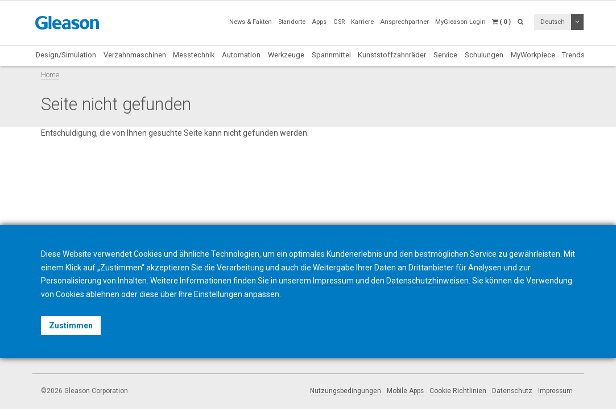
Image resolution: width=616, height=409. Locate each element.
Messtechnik (193, 55)
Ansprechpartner (404, 22)
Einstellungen (218, 294)
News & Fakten (250, 22)
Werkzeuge (286, 55)
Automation (241, 55)
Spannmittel (331, 55)
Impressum (555, 391)
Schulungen (484, 55)
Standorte (291, 22)
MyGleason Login (460, 22)
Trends (573, 55)
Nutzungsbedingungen (345, 391)
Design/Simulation (66, 55)
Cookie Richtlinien (457, 391)
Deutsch (552, 22)
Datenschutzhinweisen (427, 280)
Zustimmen (71, 325)
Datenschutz (512, 391)
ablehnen (102, 294)
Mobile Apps (405, 391)
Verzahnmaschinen (135, 55)
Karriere (362, 22)
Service (445, 55)
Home (50, 74)
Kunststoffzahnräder (392, 55)
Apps (319, 22)
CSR (339, 22)
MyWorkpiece (533, 55)
